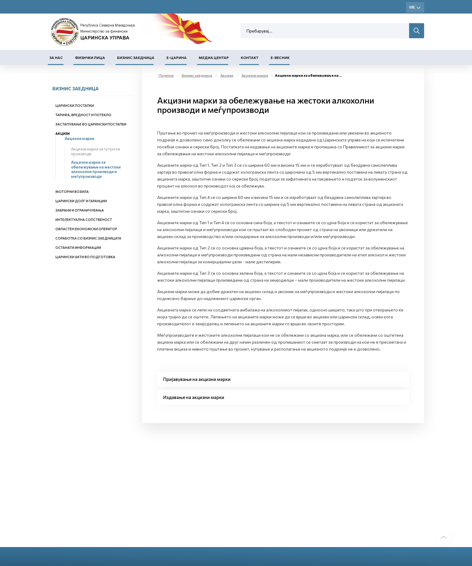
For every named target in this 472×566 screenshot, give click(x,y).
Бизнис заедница (135, 57)
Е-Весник (280, 57)
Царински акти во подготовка (85, 257)
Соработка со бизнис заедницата (88, 238)
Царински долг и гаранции (81, 201)
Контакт (250, 57)
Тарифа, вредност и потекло (83, 115)
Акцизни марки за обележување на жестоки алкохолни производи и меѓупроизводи (96, 169)
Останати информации (78, 247)
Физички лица (90, 57)
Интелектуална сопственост (83, 219)
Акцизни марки (79, 138)
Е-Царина (176, 57)
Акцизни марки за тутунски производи (95, 151)
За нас (56, 57)
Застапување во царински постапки (90, 124)
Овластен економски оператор (86, 229)
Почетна (166, 75)
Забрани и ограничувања (79, 210)
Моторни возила (72, 191)
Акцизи (62, 133)
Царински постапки (74, 105)
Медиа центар (214, 57)
